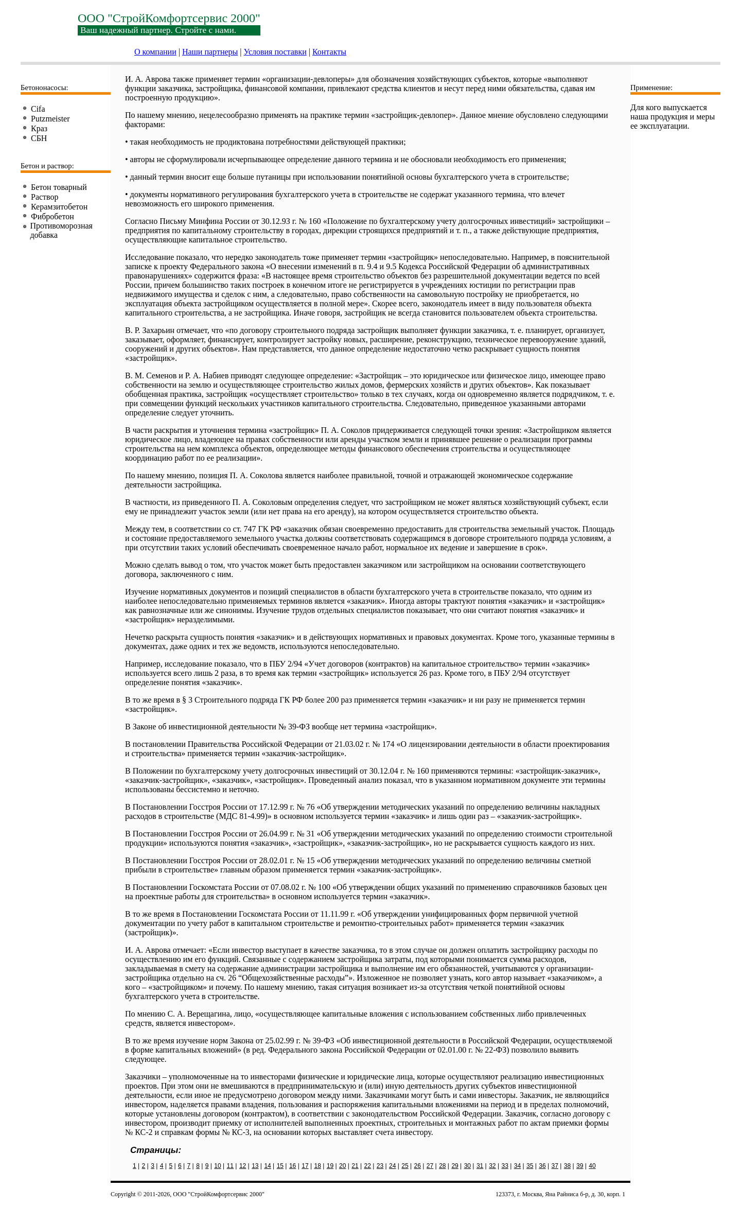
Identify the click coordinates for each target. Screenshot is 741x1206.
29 (454, 1165)
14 (267, 1165)
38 (567, 1165)
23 (380, 1165)
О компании (155, 51)
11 (230, 1165)
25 (404, 1165)
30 (467, 1165)
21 (354, 1165)
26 (417, 1165)
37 (555, 1165)
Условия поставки (275, 51)
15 (280, 1165)
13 (255, 1165)
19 (330, 1165)
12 (242, 1165)
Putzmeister (50, 118)
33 (504, 1165)
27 (430, 1165)
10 (217, 1165)
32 (492, 1165)
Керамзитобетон (59, 206)
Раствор (45, 197)
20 (342, 1165)
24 (392, 1165)
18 (317, 1165)
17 (305, 1165)
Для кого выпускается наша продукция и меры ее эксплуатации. (672, 116)
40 (592, 1165)
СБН (39, 138)
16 (292, 1165)
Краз (39, 128)
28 (442, 1165)
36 (542, 1165)
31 (480, 1165)
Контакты (329, 51)
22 (367, 1165)
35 (529, 1165)
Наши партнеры (210, 51)
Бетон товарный (59, 187)
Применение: (651, 87)
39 (579, 1165)
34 (517, 1165)
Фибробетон (52, 216)
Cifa (38, 108)
